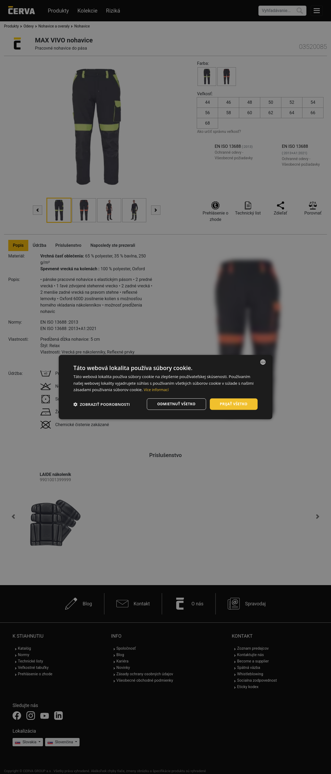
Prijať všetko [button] (233, 403)
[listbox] (263, 361)
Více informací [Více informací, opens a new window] (157, 389)
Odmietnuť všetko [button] (175, 403)
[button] (101, 404)
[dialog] (165, 387)
